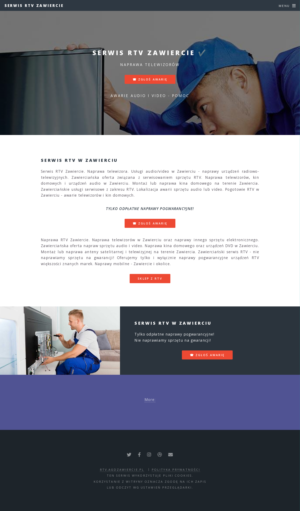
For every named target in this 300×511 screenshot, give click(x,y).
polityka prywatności (176, 470)
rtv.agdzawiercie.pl (122, 470)
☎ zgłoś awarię (150, 79)
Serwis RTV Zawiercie (34, 5)
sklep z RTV (150, 278)
